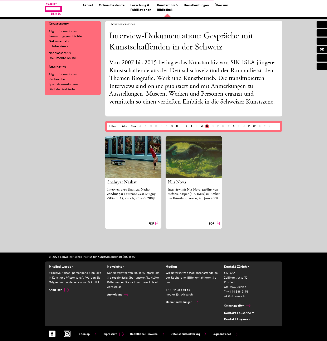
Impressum (113, 334)
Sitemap (87, 334)
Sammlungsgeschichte (65, 36)
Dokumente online (62, 58)
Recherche (57, 79)
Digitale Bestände (62, 89)
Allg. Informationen (63, 31)
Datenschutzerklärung (188, 334)
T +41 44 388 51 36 (178, 290)
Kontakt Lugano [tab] (237, 319)
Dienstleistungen (196, 5)
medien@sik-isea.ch (179, 294)
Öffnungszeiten (237, 305)
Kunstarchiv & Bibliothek (167, 7)
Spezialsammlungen (63, 84)
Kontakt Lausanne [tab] (239, 313)
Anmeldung (117, 294)
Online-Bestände (112, 5)
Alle (124, 126)
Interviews (60, 46)
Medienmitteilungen (182, 302)
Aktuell (88, 5)
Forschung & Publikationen (140, 7)
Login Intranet (225, 334)
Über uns (221, 5)
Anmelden (59, 290)
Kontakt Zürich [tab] (237, 267)
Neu (133, 126)
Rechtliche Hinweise (147, 334)
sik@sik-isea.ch (234, 296)
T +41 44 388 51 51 (236, 291)
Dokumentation (60, 41)
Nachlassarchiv (60, 53)
